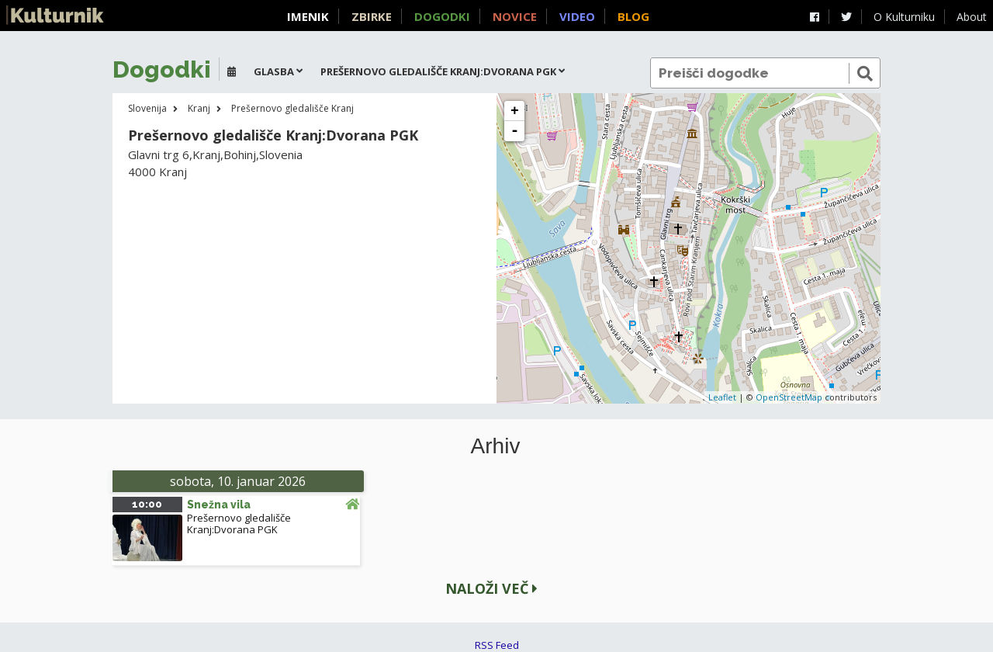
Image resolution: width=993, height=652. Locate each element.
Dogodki (442, 16)
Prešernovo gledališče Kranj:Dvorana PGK (239, 523)
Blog (633, 16)
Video (577, 16)
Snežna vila (219, 504)
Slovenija (147, 108)
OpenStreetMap (789, 397)
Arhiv (496, 446)
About (972, 16)
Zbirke (371, 16)
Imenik (308, 16)
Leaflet (722, 397)
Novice (515, 16)
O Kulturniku (904, 16)
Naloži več (491, 588)
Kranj (199, 108)
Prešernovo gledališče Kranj (292, 108)
